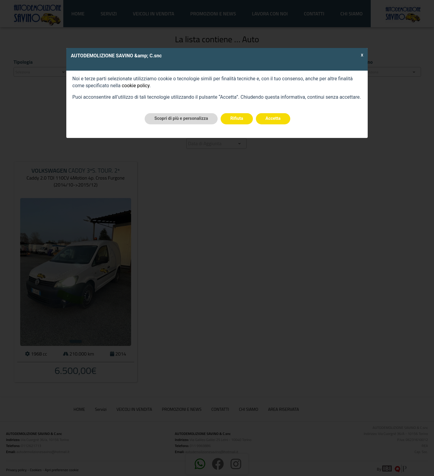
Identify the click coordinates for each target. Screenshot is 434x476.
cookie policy (135, 85)
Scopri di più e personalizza (181, 118)
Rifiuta (236, 118)
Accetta (273, 118)
